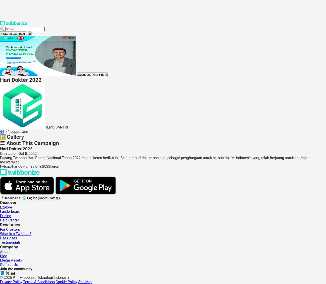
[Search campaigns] (25, 29)
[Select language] (41, 198)
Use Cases (8, 238)
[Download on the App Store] (27, 193)
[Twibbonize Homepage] (13, 24)
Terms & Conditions (39, 282)
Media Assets (11, 260)
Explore (6, 207)
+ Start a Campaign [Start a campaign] (13, 33)
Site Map (85, 282)
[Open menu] (29, 34)
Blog (3, 256)
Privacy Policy (11, 282)
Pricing (5, 216)
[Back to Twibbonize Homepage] (20, 174)
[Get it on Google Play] (85, 193)
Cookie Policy (66, 282)
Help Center (9, 220)
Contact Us (9, 264)
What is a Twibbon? (15, 234)
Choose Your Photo (92, 74)
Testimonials (10, 242)
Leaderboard (10, 211)
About (5, 252)
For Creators (10, 229)
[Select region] (10, 198)
